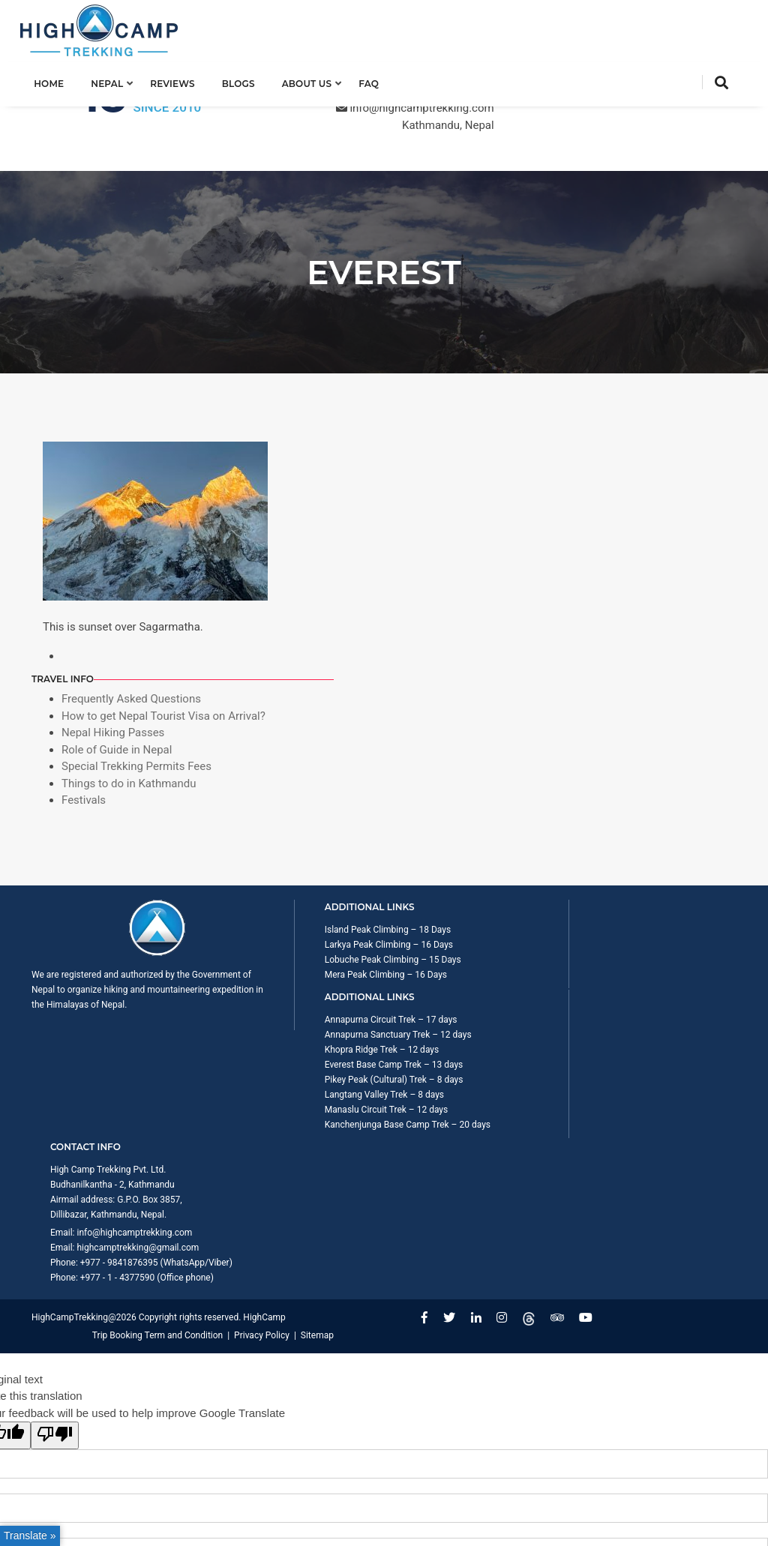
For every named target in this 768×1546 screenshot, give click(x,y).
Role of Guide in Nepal (602, 519)
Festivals (569, 570)
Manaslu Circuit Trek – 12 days (480, 866)
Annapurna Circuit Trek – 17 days (484, 731)
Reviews (183, 79)
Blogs (249, 79)
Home (60, 79)
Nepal (118, 79)
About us (317, 79)
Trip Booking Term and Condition (597, 1001)
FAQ (380, 79)
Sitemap (720, 1016)
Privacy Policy (702, 1001)
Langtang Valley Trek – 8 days (477, 851)
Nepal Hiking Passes (598, 502)
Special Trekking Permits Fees (622, 536)
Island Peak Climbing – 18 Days (299, 731)
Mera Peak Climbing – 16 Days (297, 791)
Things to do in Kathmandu (614, 553)
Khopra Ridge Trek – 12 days (475, 776)
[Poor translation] (55, 1117)
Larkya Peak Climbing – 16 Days (300, 746)
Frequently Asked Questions (616, 452)
